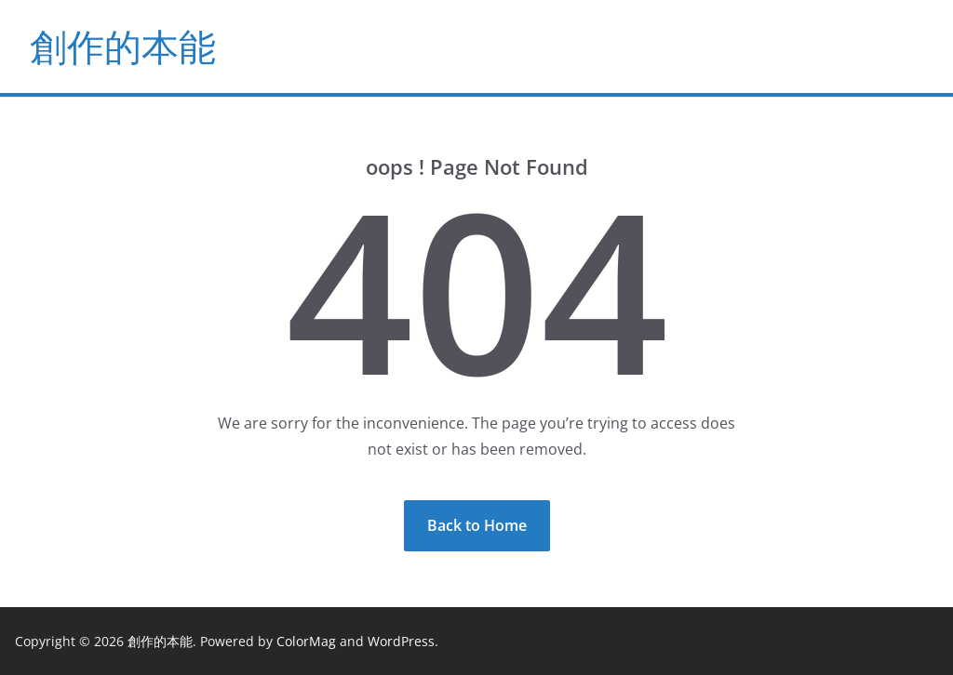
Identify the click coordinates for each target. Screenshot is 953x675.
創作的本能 (123, 46)
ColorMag (306, 641)
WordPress (401, 641)
